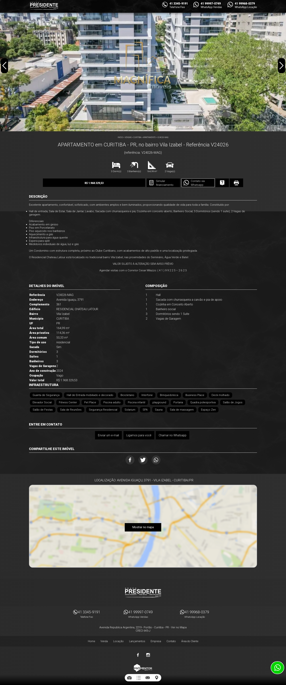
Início (120, 137)
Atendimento (277, 667)
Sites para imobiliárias (143, 673)
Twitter (143, 460)
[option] (143, 65)
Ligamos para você (138, 435)
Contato (171, 639)
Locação (118, 639)
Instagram (148, 653)
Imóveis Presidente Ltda (143, 591)
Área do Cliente (189, 639)
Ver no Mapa (179, 626)
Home (91, 639)
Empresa (156, 639)
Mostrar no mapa (143, 528)
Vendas (128, 137)
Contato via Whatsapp (187, 183)
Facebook (129, 460)
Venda (104, 639)
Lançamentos (137, 639)
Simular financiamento (153, 183)
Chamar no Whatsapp (173, 435)
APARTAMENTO (149, 137)
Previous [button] (5, 66)
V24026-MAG (163, 137)
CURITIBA (137, 137)
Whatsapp (157, 460)
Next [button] (281, 66)
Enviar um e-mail (108, 435)
